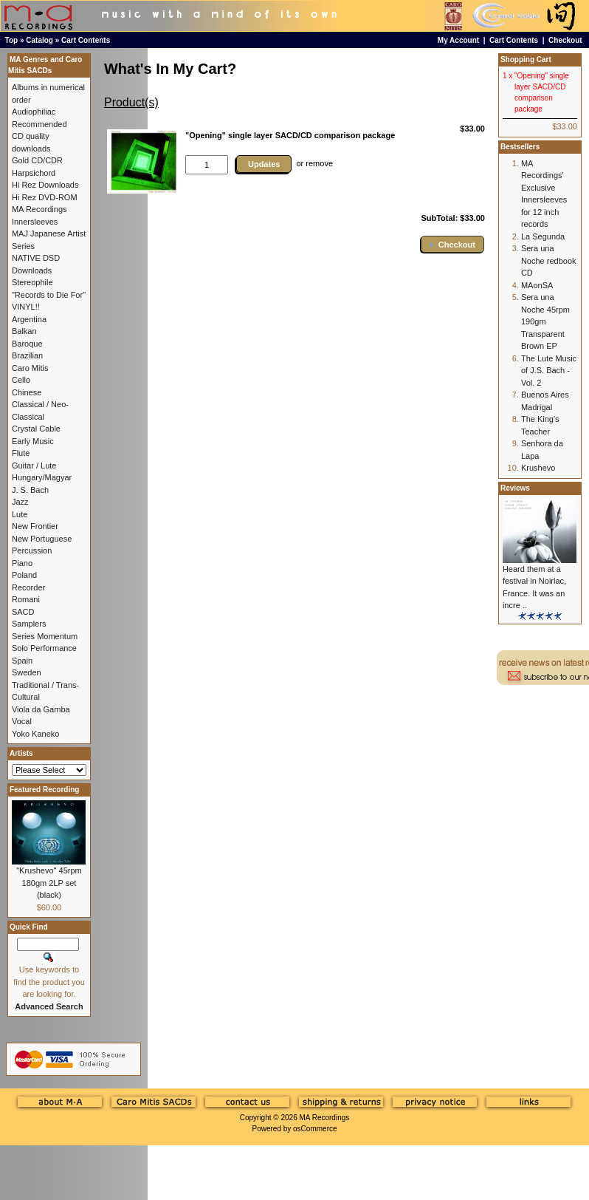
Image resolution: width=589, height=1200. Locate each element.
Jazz (20, 501)
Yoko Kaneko (35, 733)
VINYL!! (26, 306)
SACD (23, 611)
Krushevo (538, 467)
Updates (264, 164)
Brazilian (27, 355)
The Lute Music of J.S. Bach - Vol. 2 (548, 370)
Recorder (28, 587)
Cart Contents (85, 40)
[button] (452, 244)
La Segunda (543, 236)
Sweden (26, 672)
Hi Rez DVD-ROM (45, 197)
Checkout (565, 40)
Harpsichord (33, 172)
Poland (24, 574)
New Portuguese (42, 538)
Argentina (29, 319)
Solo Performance (44, 648)
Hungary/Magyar (42, 477)
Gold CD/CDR (37, 160)
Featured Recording (44, 789)
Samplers (29, 623)
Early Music (33, 441)
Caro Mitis (30, 368)
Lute (19, 514)
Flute (21, 453)
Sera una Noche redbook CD (548, 260)
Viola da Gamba (41, 709)
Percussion (32, 550)
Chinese (26, 392)
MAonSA (537, 285)
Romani (26, 599)
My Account (458, 40)
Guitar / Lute (34, 465)
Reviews (515, 488)
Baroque (27, 343)
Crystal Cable (36, 428)
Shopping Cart (525, 59)
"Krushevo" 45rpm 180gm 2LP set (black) (49, 882)
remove (319, 163)
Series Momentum (45, 636)
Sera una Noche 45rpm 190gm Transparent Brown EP (545, 321)
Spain (22, 660)
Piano (22, 563)
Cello (21, 379)
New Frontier (35, 526)
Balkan (24, 331)
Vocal (22, 721)
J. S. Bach (30, 489)
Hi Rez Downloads (45, 184)
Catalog (39, 40)
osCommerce (315, 1129)
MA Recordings (324, 1118)
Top (11, 40)
